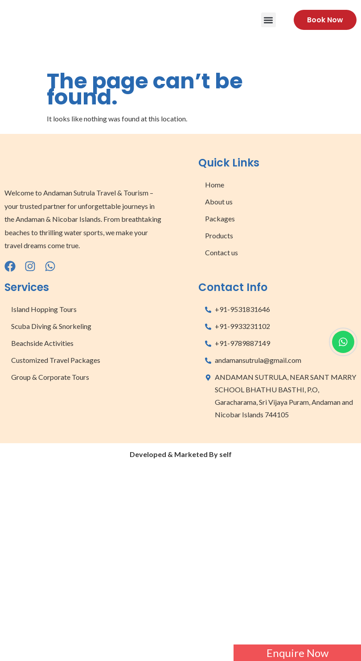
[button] (268, 19)
